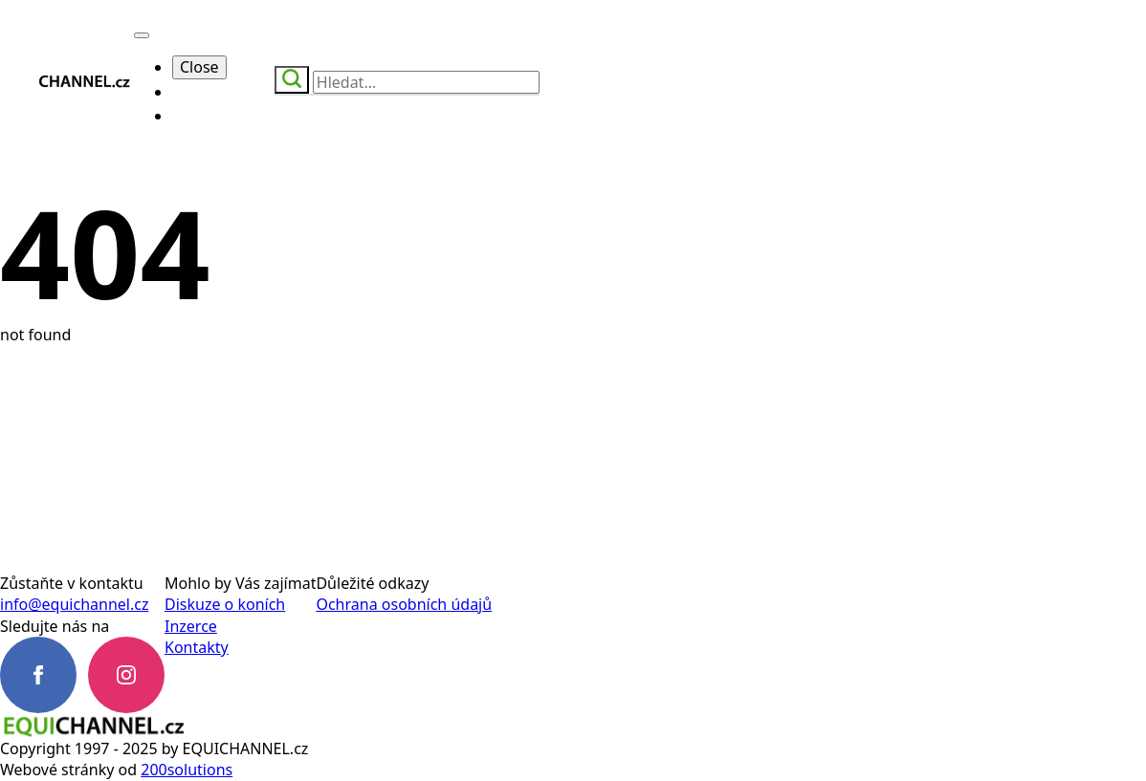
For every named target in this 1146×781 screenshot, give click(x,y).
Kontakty (197, 647)
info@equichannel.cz (74, 604)
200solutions (186, 769)
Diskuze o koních (225, 604)
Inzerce (191, 626)
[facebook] (38, 675)
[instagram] (126, 675)
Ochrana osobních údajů (404, 604)
